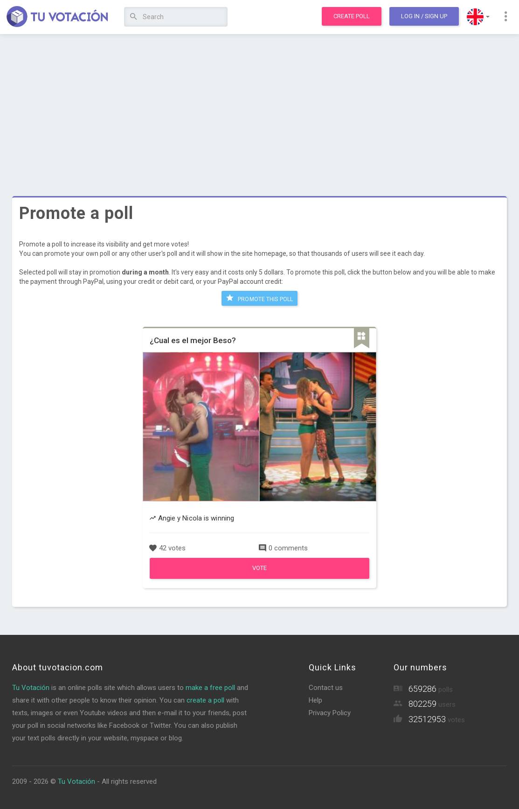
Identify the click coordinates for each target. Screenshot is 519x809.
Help (315, 700)
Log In (424, 16)
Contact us (326, 687)
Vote (259, 567)
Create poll (351, 16)
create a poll (205, 700)
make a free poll (210, 687)
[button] (478, 16)
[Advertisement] (259, 109)
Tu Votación (30, 687)
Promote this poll (259, 297)
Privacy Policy (330, 713)
